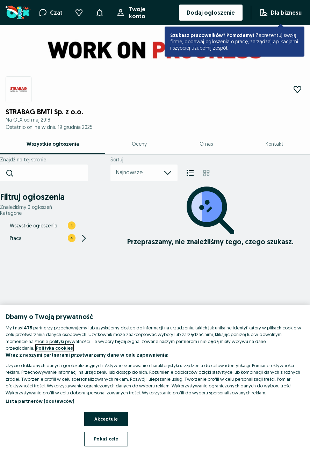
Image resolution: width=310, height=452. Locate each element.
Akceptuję (106, 419)
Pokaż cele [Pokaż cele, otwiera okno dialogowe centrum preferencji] (106, 439)
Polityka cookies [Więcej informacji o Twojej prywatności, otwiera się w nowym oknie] (54, 348)
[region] (155, 378)
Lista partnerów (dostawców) (40, 401)
